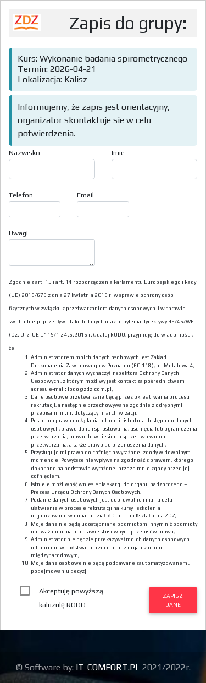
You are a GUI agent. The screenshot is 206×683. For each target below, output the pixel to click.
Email (85, 195)
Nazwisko (24, 152)
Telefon (21, 195)
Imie (118, 152)
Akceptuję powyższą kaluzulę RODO (71, 592)
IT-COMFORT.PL (109, 667)
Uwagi (18, 233)
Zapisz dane (173, 599)
